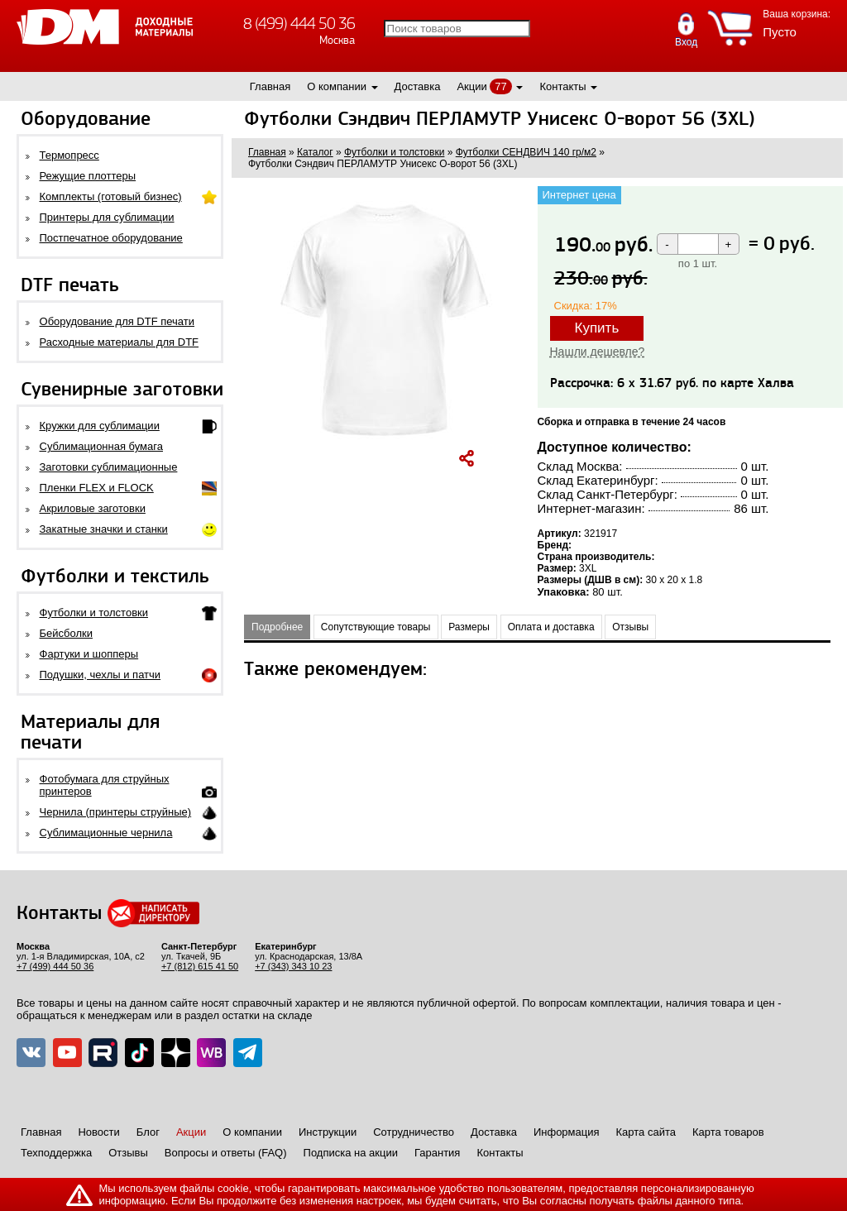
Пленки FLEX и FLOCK (97, 487)
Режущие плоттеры (88, 176)
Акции (471, 86)
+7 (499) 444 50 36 (55, 966)
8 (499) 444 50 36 (299, 23)
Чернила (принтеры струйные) (116, 812)
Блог (148, 1132)
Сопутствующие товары (376, 627)
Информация (567, 1132)
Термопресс (69, 155)
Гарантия (437, 1152)
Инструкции (328, 1132)
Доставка (418, 86)
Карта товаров (728, 1132)
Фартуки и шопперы (89, 654)
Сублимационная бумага (101, 446)
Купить (597, 328)
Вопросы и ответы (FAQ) (226, 1152)
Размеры (469, 627)
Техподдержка (56, 1152)
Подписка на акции (351, 1152)
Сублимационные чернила (106, 832)
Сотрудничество (413, 1132)
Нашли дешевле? (597, 351)
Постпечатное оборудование (111, 238)
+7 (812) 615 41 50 (199, 966)
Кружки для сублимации (100, 425)
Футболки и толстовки (94, 612)
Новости (98, 1132)
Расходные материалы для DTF (119, 342)
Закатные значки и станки (104, 529)
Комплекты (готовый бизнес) (111, 196)
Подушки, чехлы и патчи (100, 674)
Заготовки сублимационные (109, 467)
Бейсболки (66, 633)
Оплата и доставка (551, 627)
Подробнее (277, 627)
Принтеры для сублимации (107, 217)
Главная (270, 86)
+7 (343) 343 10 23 (293, 966)
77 (500, 86)
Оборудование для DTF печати (117, 321)
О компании (336, 86)
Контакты (562, 86)
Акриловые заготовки (93, 508)
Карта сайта (646, 1132)
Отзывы (630, 627)
